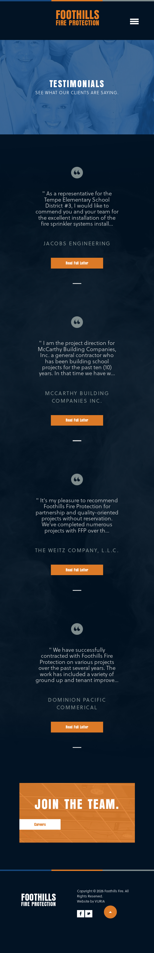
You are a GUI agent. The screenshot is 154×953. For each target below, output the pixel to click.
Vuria (100, 901)
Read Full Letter (77, 263)
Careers (40, 824)
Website (83, 901)
